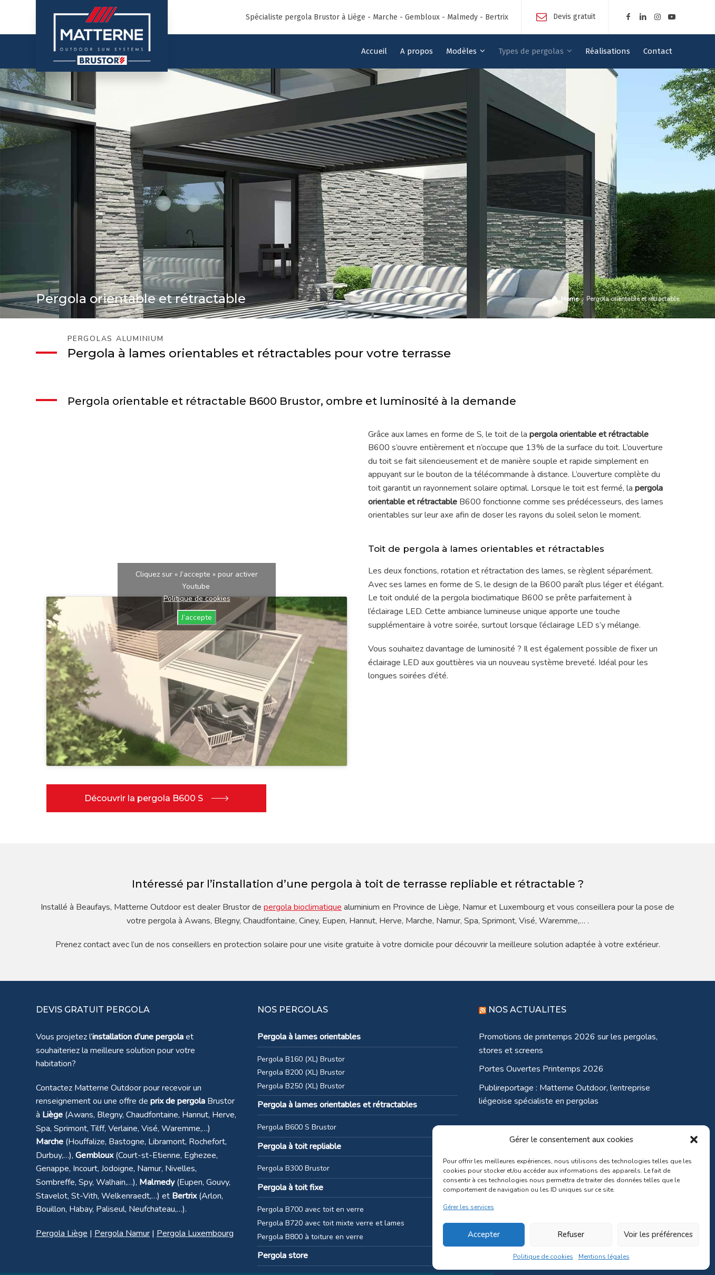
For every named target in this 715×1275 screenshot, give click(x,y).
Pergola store (282, 1255)
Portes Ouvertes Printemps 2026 (541, 1069)
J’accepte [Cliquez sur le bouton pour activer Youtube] (196, 617)
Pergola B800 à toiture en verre (310, 1237)
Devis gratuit (574, 16)
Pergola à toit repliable (299, 1146)
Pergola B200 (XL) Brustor (301, 1072)
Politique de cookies (543, 1256)
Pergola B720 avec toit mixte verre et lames (330, 1223)
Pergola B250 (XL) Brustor (301, 1086)
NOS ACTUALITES (527, 1010)
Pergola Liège (62, 1233)
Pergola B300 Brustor (293, 1168)
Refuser (570, 1234)
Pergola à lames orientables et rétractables (337, 1105)
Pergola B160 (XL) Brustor (301, 1059)
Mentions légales (604, 1256)
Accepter (484, 1234)
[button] (694, 1139)
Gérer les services (468, 1207)
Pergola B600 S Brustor (296, 1127)
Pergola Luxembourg (195, 1233)
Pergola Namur (122, 1233)
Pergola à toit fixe (290, 1187)
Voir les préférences (658, 1234)
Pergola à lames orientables (309, 1037)
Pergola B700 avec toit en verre (310, 1209)
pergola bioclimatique (303, 907)
